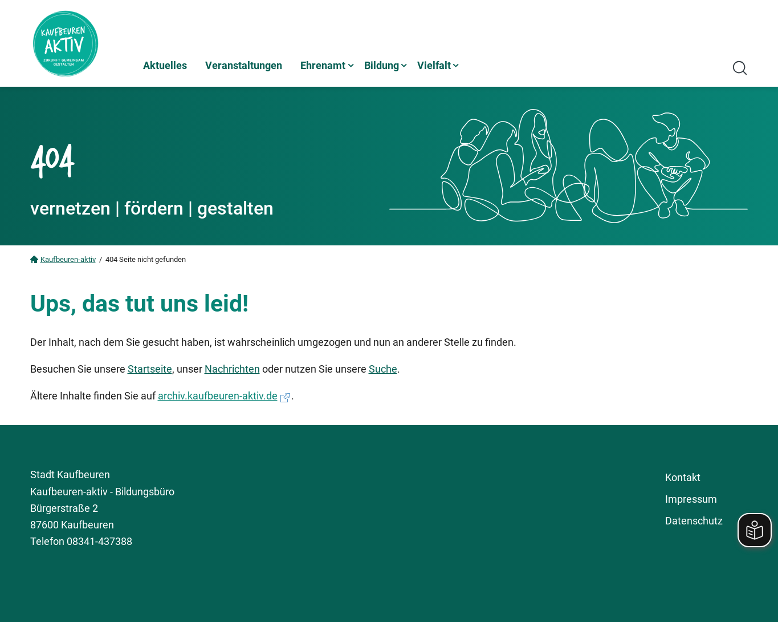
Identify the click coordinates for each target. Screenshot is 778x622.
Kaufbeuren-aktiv (68, 259)
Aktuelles (165, 65)
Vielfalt (434, 65)
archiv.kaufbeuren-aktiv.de (218, 396)
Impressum (691, 499)
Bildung (381, 65)
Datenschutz (694, 521)
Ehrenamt (322, 65)
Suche (383, 369)
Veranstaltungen (243, 65)
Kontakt (682, 477)
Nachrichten (232, 369)
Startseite (150, 369)
